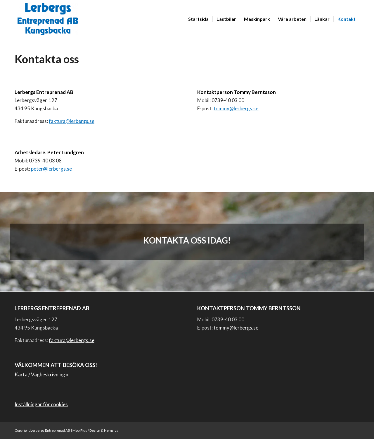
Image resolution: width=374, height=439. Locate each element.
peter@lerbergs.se (51, 169)
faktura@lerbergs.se (71, 121)
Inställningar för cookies (41, 404)
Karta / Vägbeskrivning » (41, 374)
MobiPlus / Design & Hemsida (95, 430)
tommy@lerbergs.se (236, 108)
